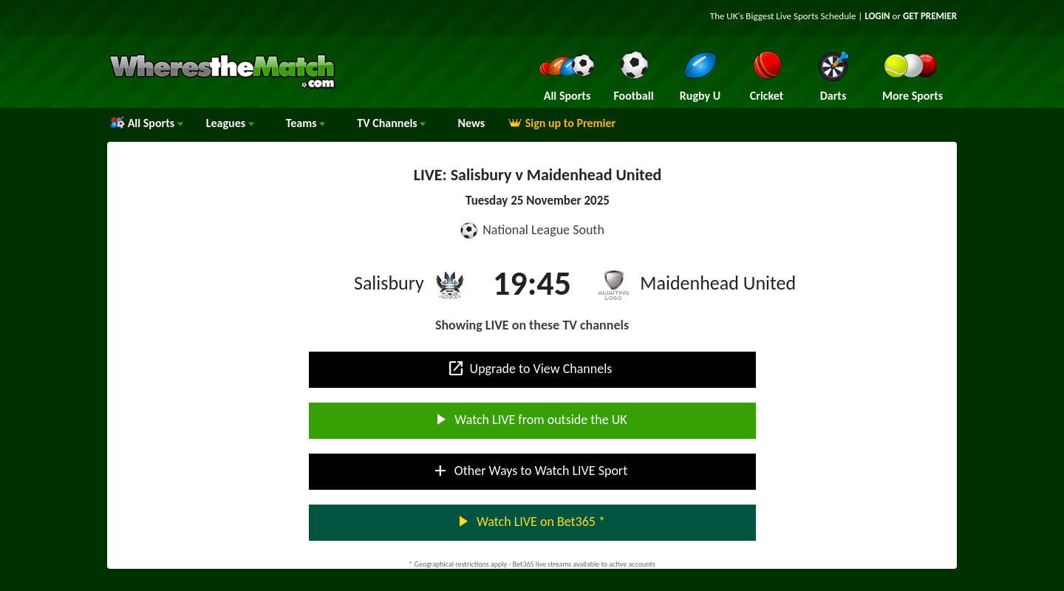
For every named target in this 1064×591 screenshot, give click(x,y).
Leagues (230, 123)
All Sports (146, 123)
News (471, 123)
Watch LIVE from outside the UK (529, 419)
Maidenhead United (718, 283)
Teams (306, 123)
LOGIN (877, 15)
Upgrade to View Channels (530, 368)
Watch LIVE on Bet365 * (529, 521)
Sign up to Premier (561, 123)
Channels (391, 123)
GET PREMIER (930, 15)
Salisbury (389, 283)
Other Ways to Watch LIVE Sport (529, 470)
